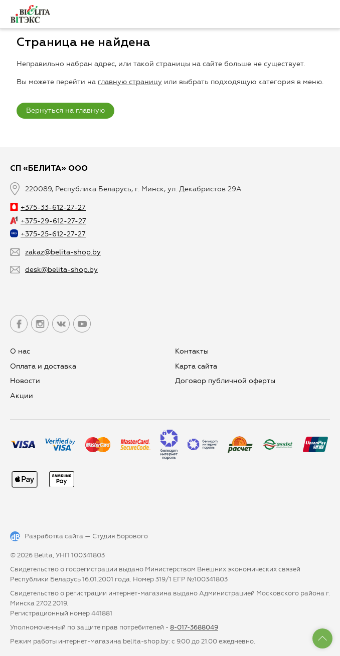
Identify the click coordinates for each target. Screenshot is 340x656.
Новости (25, 381)
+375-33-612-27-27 (48, 207)
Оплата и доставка (43, 366)
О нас (20, 351)
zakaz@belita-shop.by (63, 252)
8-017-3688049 (194, 627)
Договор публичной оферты (225, 381)
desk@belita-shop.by (61, 269)
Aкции (21, 396)
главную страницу (130, 82)
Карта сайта (196, 366)
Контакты (192, 351)
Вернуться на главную (65, 110)
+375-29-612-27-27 (48, 221)
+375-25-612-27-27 (48, 234)
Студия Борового (120, 536)
